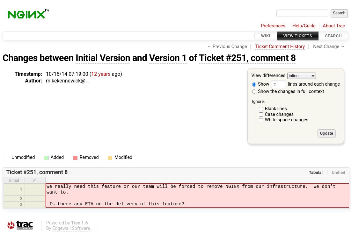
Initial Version (103, 58)
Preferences (273, 26)
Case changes (279, 114)
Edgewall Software (71, 228)
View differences (269, 76)
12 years (100, 74)
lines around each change (305, 84)
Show (260, 84)
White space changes (287, 120)
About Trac (334, 26)
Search (333, 35)
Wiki (265, 35)
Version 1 (168, 58)
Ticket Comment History (280, 46)
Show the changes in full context (288, 91)
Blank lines (276, 108)
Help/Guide (304, 26)
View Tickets (297, 35)
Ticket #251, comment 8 (247, 58)
